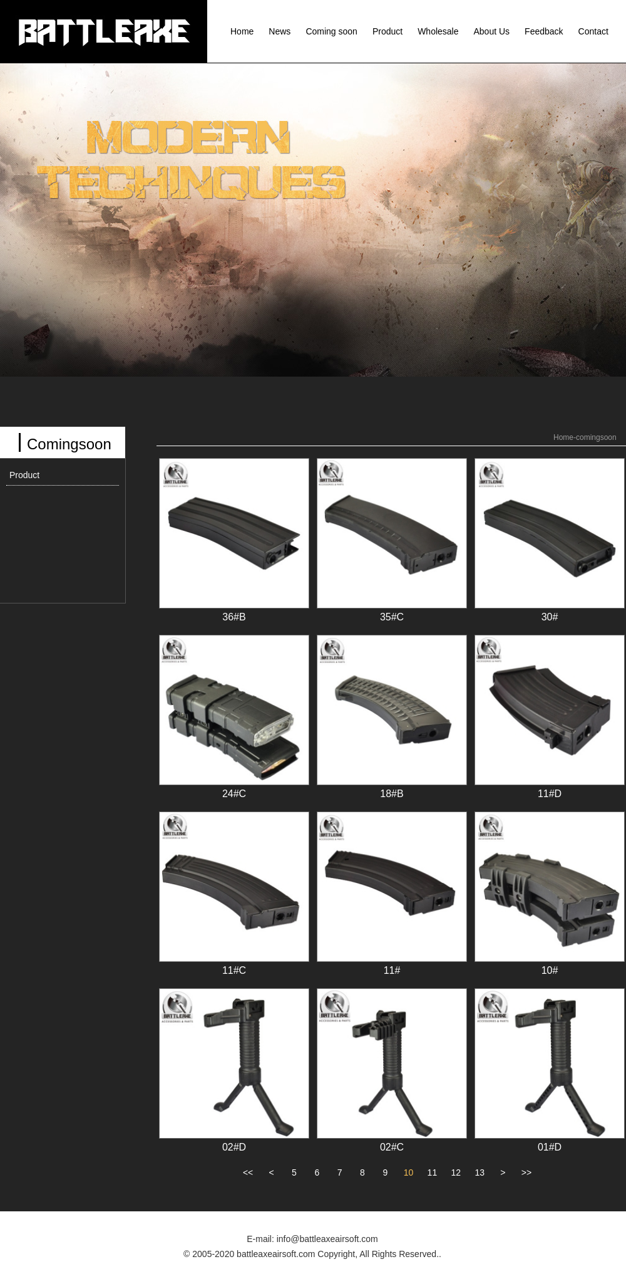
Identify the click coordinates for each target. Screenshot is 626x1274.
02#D (234, 1147)
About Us (492, 31)
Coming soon (331, 31)
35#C (392, 617)
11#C (234, 970)
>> (526, 1172)
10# (549, 970)
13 (480, 1172)
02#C (392, 1147)
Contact (593, 31)
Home (242, 31)
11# (392, 970)
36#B (233, 617)
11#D (550, 793)
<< (248, 1172)
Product (387, 31)
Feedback (544, 31)
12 (456, 1172)
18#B (391, 793)
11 (433, 1172)
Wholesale (438, 31)
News (279, 31)
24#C (234, 793)
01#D (550, 1147)
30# (549, 617)
